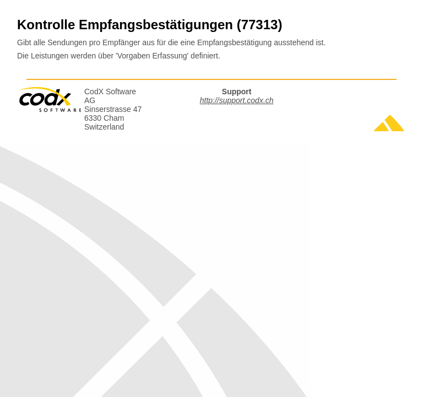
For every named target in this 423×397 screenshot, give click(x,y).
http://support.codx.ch (237, 100)
